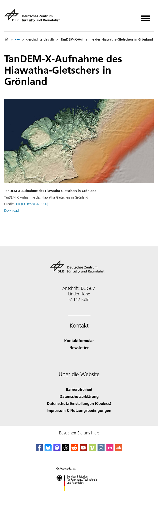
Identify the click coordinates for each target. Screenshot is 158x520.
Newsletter (79, 347)
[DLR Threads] (65, 449)
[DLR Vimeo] (92, 449)
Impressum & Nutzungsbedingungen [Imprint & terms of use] (79, 410)
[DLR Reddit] (74, 449)
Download (11, 210)
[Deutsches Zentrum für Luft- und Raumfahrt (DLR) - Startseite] (34, 17)
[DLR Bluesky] (48, 449)
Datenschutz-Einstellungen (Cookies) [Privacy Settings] (79, 403)
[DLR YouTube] (83, 449)
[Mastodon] (56, 449)
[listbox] (17, 39)
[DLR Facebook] (39, 449)
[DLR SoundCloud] (118, 449)
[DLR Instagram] (101, 449)
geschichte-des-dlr (40, 39)
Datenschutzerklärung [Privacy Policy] (79, 396)
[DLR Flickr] (109, 449)
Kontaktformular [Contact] (79, 340)
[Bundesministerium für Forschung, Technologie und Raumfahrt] (79, 495)
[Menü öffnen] (145, 16)
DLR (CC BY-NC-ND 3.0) (31, 204)
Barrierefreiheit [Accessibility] (79, 389)
